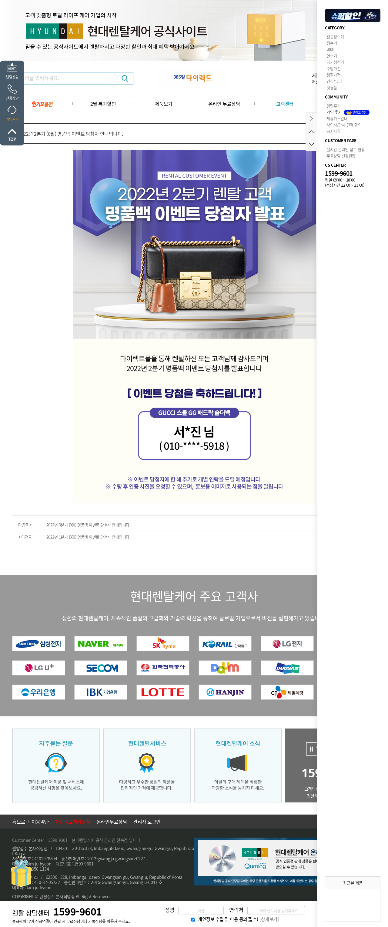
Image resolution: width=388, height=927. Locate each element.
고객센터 (285, 103)
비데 (329, 49)
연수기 (331, 55)
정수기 (331, 43)
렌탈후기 (333, 105)
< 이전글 (25, 537)
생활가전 (333, 75)
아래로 (311, 144)
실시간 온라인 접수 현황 (345, 149)
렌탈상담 (12, 76)
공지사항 (333, 131)
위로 (12, 134)
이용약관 (40, 821)
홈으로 (18, 821)
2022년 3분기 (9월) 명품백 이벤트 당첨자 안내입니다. (88, 525)
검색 (125, 78)
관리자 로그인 (147, 821)
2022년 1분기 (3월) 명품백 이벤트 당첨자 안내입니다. (88, 537)
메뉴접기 (311, 118)
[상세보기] (269, 919)
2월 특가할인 (103, 103)
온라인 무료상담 (224, 103)
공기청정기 (335, 62)
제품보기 (163, 103)
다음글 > (25, 525)
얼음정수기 (335, 36)
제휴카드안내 (336, 118)
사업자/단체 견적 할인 (343, 125)
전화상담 (12, 98)
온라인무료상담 (111, 821)
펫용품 (331, 87)
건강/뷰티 (334, 81)
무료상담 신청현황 (341, 155)
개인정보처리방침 (72, 821)
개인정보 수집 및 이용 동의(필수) (228, 919)
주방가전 (333, 68)
